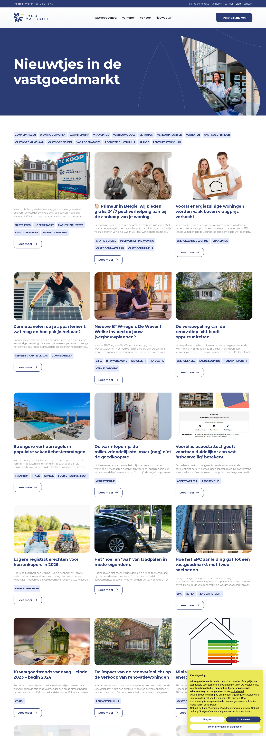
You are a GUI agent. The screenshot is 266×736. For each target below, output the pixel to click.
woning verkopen (52, 134)
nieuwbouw (164, 17)
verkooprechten (169, 134)
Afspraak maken (234, 17)
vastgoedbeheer (106, 17)
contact (248, 3)
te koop (145, 17)
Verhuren (193, 134)
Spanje (144, 142)
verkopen (128, 17)
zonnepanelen (25, 134)
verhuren (217, 3)
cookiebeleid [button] (237, 691)
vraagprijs (101, 134)
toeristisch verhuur (120, 142)
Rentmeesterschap (167, 142)
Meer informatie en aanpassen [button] (225, 726)
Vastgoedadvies (89, 142)
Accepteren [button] (243, 719)
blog (238, 3)
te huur (229, 3)
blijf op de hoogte (199, 3)
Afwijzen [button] (207, 719)
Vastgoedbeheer (60, 142)
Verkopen (146, 134)
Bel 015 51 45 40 (44, 3)
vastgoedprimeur (217, 134)
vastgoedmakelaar (29, 142)
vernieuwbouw (124, 134)
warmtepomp (79, 134)
